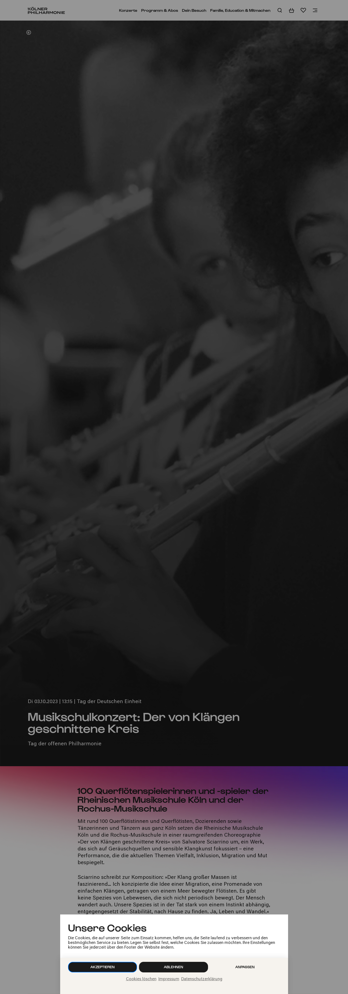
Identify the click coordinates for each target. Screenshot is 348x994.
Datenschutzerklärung (201, 979)
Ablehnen (173, 967)
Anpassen (245, 967)
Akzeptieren (102, 967)
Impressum (168, 979)
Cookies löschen (141, 979)
